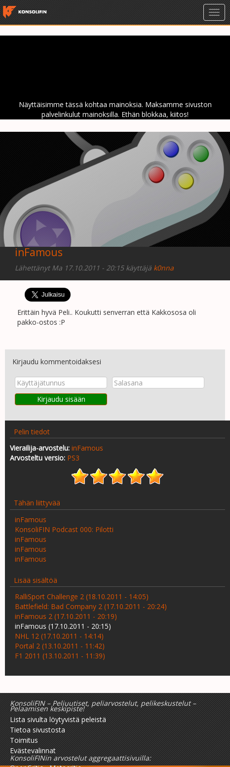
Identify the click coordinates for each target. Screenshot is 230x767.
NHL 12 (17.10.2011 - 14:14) (59, 636)
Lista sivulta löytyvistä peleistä (58, 719)
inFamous (39, 252)
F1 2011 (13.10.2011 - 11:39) (60, 655)
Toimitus (24, 740)
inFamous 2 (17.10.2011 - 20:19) (66, 616)
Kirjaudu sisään (61, 399)
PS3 (73, 457)
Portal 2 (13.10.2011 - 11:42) (60, 646)
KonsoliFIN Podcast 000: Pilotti (64, 529)
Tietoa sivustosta (37, 729)
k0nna (163, 267)
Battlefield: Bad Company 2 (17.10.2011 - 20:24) (91, 606)
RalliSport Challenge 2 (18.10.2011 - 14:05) (82, 596)
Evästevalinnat (33, 750)
